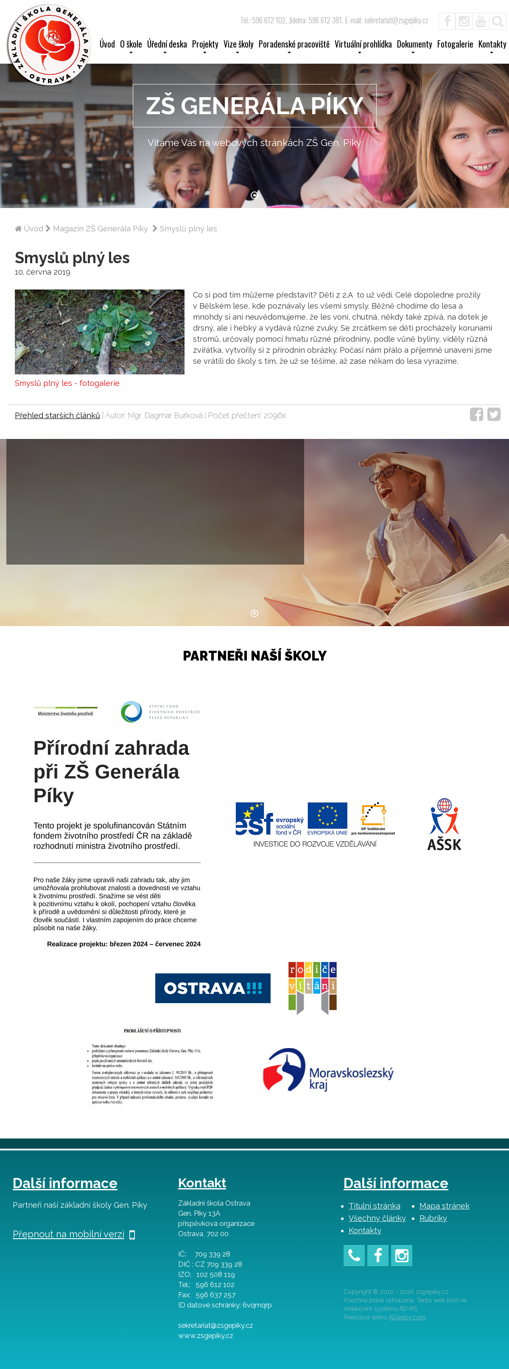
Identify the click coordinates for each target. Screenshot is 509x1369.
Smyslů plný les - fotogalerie (67, 383)
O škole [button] (131, 46)
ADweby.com (407, 1317)
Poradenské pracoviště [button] (294, 46)
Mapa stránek (445, 1205)
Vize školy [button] (239, 46)
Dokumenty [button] (414, 46)
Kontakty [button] (492, 46)
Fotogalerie (455, 45)
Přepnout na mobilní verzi (74, 1234)
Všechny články (377, 1218)
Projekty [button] (205, 46)
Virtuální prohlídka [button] (363, 46)
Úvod (107, 45)
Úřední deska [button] (167, 46)
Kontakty (365, 1230)
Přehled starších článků (57, 415)
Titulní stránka (374, 1205)
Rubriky (433, 1218)
